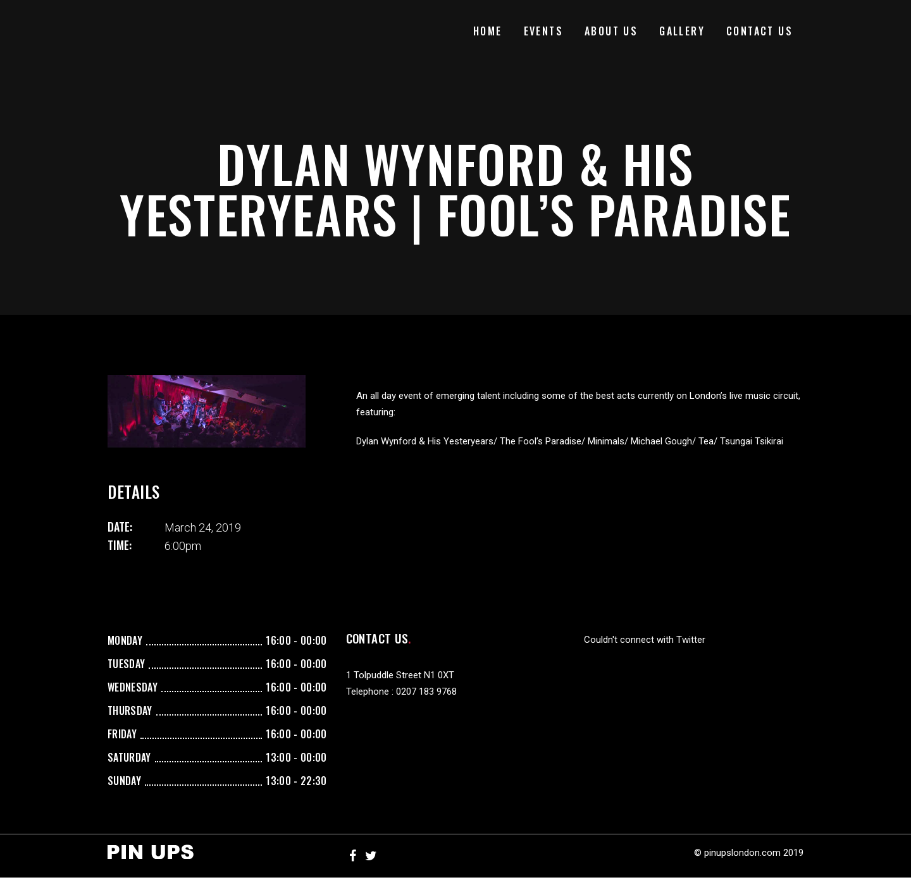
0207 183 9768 (426, 691)
